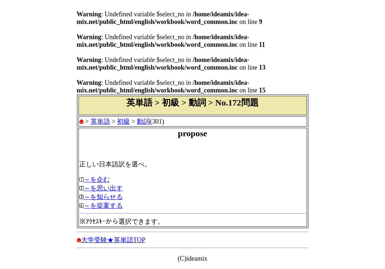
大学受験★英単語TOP (113, 240)
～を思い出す (103, 188)
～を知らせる (103, 196)
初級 (123, 121)
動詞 (143, 121)
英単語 (100, 121)
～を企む (97, 179)
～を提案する (103, 205)
